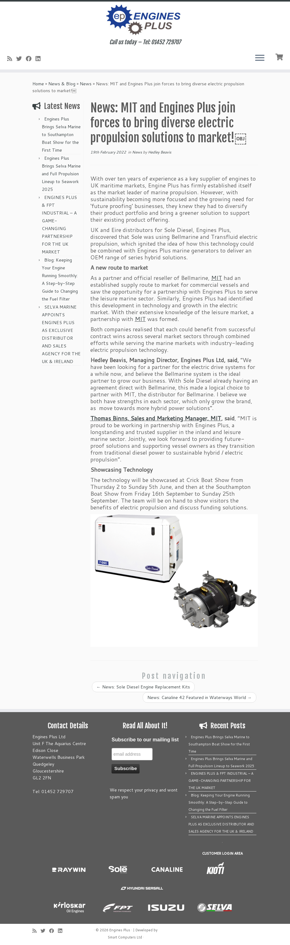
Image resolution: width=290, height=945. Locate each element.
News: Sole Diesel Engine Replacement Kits (143, 687)
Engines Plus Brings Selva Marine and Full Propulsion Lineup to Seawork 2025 (61, 173)
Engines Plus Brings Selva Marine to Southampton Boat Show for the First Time (61, 134)
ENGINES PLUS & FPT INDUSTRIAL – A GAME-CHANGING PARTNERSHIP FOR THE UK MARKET (220, 780)
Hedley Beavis (159, 152)
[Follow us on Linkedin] (40, 58)
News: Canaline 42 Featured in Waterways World (199, 697)
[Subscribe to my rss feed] (11, 58)
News (86, 84)
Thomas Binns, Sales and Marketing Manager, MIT (155, 418)
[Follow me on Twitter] (21, 58)
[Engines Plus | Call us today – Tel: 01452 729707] (145, 20)
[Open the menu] (259, 58)
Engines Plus (119, 930)
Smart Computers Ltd (125, 937)
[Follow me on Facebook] (31, 58)
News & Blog (61, 84)
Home (38, 84)
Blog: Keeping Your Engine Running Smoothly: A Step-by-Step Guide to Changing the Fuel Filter (219, 802)
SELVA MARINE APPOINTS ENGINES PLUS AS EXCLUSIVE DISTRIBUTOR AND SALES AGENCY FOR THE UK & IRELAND (221, 824)
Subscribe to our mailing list (145, 739)
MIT (216, 278)
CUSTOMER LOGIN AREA (222, 853)
